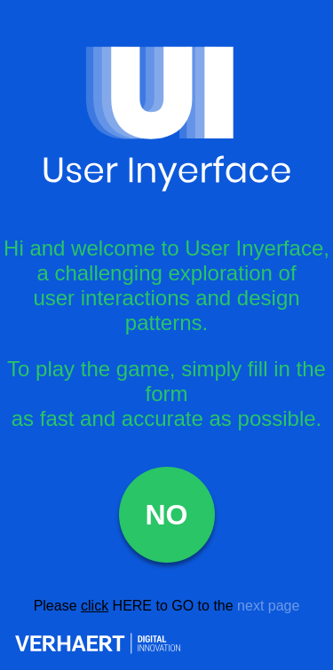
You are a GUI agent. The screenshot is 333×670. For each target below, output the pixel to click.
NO (167, 515)
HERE (132, 605)
